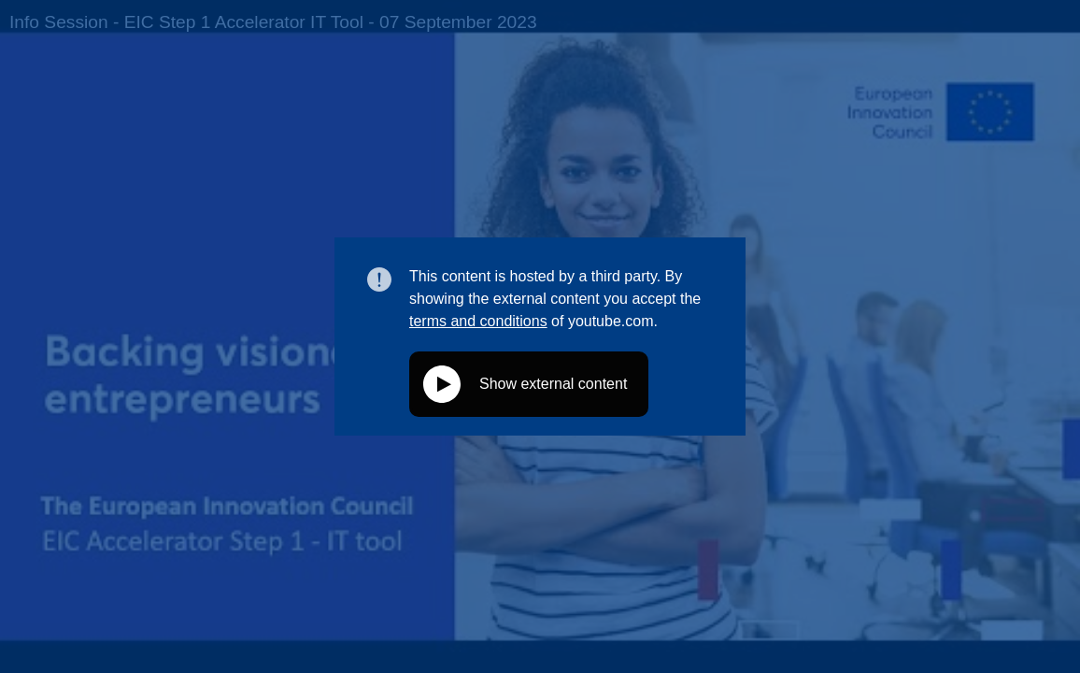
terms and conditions (478, 321)
